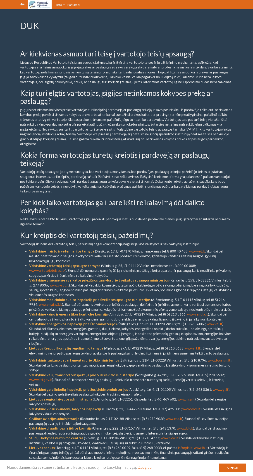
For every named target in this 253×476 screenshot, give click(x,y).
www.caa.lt (174, 419)
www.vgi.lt (220, 389)
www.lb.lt (201, 448)
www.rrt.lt (192, 348)
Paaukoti (73, 5)
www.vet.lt (197, 251)
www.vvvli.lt (191, 409)
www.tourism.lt (219, 360)
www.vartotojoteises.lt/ (47, 270)
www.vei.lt (214, 324)
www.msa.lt (186, 399)
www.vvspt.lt (59, 285)
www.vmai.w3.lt (50, 304)
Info (60, 5)
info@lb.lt (185, 448)
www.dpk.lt (185, 428)
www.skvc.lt (170, 438)
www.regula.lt (197, 314)
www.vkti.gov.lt (40, 380)
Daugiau (145, 467)
